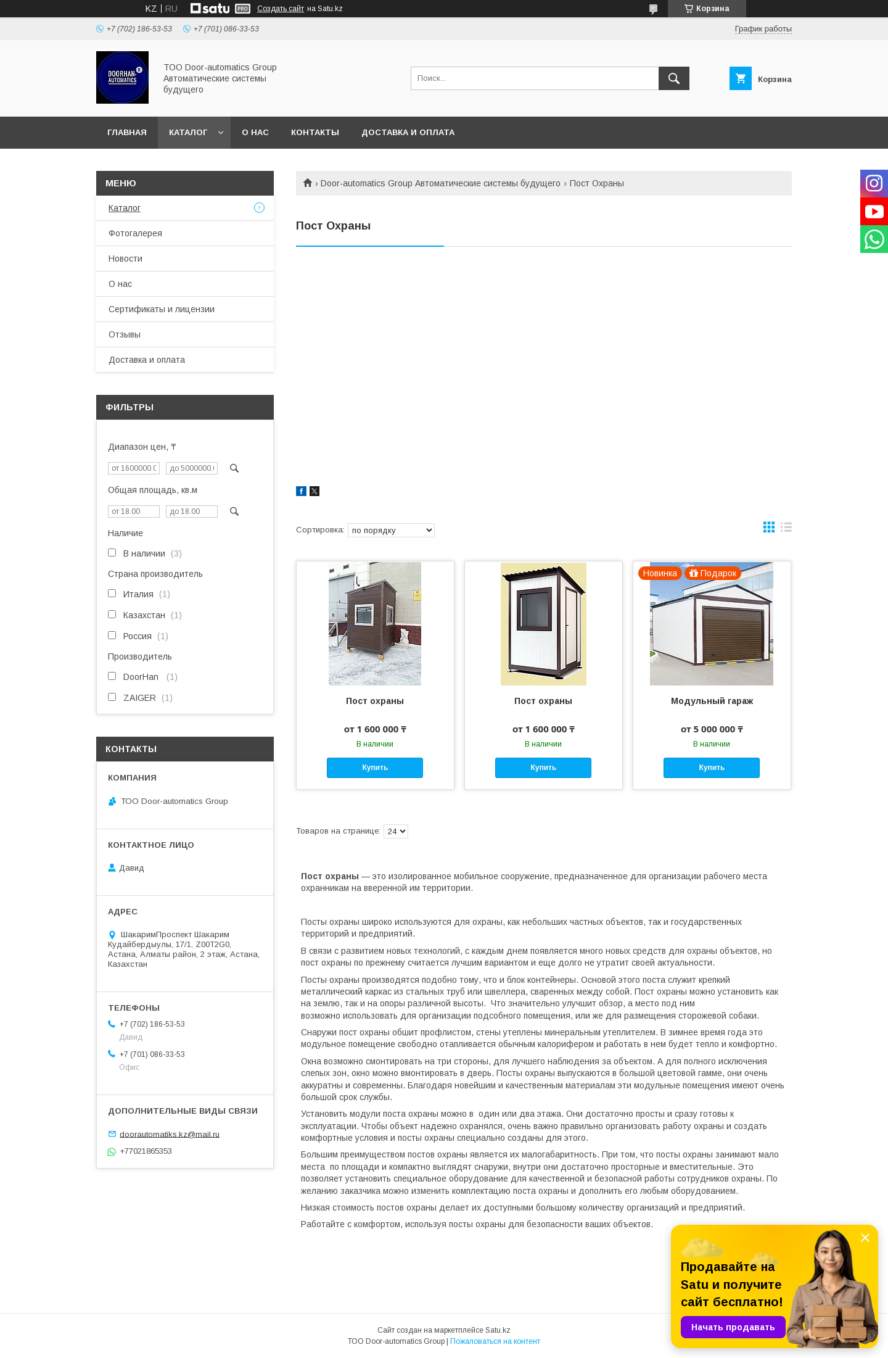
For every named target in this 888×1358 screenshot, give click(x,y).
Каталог (188, 132)
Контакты (315, 132)
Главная (127, 132)
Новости (125, 258)
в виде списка (786, 530)
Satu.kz (498, 1330)
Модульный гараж (712, 701)
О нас (255, 132)
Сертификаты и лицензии (162, 309)
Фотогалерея (135, 233)
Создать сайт (280, 8)
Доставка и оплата (407, 132)
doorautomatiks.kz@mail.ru (170, 1133)
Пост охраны (375, 701)
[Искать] (674, 78)
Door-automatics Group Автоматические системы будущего (441, 183)
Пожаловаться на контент (495, 1341)
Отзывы (125, 334)
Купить (375, 767)
